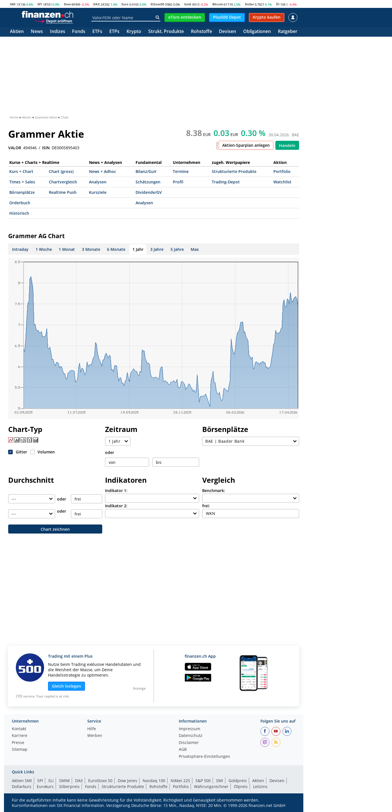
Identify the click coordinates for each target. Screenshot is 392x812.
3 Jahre (157, 249)
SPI (39, 4)
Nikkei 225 (180, 780)
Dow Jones (127, 780)
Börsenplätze (22, 192)
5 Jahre (177, 249)
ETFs (97, 31)
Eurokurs (45, 786)
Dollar (249, 4)
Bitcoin (217, 4)
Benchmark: (213, 490)
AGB (183, 749)
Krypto (134, 31)
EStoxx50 (157, 4)
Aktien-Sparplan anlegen (246, 145)
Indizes (57, 31)
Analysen (97, 182)
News (37, 31)
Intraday (20, 249)
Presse (18, 743)
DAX (96, 4)
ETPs (114, 31)
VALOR (14, 148)
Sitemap (19, 749)
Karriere (19, 736)
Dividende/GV (149, 192)
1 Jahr (137, 249)
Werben (94, 736)
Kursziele (97, 192)
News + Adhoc (102, 171)
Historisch (19, 213)
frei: (206, 505)
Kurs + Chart (21, 171)
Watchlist (282, 182)
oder (109, 452)
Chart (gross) (61, 171)
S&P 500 (203, 780)
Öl (277, 4)
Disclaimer (189, 743)
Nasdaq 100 (154, 780)
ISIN (46, 148)
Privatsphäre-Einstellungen (204, 756)
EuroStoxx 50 (100, 780)
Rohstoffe (201, 31)
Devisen (227, 31)
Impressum (189, 729)
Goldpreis (237, 780)
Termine (181, 171)
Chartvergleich (63, 182)
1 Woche (44, 249)
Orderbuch (19, 202)
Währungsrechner (211, 786)
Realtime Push (63, 192)
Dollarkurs (21, 786)
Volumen (46, 452)
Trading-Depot (226, 182)
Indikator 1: (116, 490)
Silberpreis (69, 786)
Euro (125, 4)
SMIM (64, 780)
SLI (51, 780)
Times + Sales (22, 182)
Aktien (17, 31)
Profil (178, 182)
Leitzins (260, 786)
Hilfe (91, 729)
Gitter (21, 452)
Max (195, 249)
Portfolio (282, 171)
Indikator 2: (116, 505)
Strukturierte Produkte (234, 171)
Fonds (78, 31)
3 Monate (91, 249)
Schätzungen (148, 182)
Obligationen (257, 31)
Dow (67, 4)
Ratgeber (287, 31)
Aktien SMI (22, 780)
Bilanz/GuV (146, 171)
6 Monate (116, 249)
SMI (13, 4)
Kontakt (19, 729)
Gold (187, 4)
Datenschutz (190, 736)
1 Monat (67, 249)
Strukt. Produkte (166, 31)
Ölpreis (241, 786)
